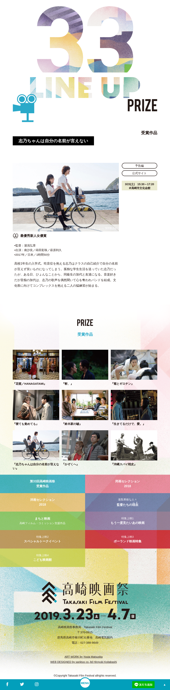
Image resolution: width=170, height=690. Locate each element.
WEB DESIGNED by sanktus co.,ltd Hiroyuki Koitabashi (83, 661)
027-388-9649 (89, 642)
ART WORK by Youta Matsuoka (83, 656)
